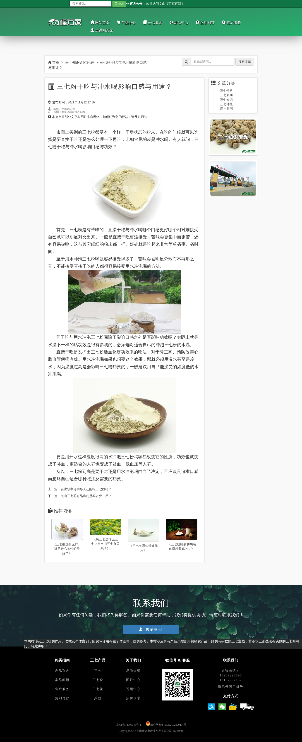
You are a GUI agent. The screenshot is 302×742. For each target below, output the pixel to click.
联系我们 (151, 629)
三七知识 (226, 99)
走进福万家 (102, 30)
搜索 (119, 3)
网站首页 (100, 22)
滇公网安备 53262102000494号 (168, 724)
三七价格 (226, 90)
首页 (53, 62)
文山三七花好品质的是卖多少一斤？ (86, 496)
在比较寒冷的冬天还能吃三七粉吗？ (86, 489)
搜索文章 (244, 61)
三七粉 (88, 132)
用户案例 (226, 108)
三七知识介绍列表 (79, 62)
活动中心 (178, 22)
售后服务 (231, 22)
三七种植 (226, 104)
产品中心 (126, 22)
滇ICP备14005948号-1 (128, 724)
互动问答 (205, 22)
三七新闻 (226, 95)
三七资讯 (152, 22)
